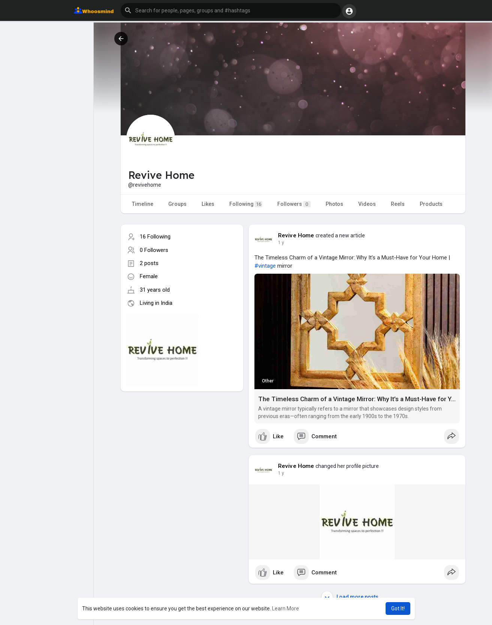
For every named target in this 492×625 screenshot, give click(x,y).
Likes (208, 204)
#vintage (265, 265)
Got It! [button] (398, 609)
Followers (294, 204)
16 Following (155, 236)
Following (245, 204)
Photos (334, 204)
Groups (177, 204)
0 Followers (154, 250)
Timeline (142, 204)
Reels (398, 204)
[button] (231, 10)
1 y (281, 242)
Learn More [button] (285, 609)
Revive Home (296, 235)
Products (431, 204)
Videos (367, 204)
